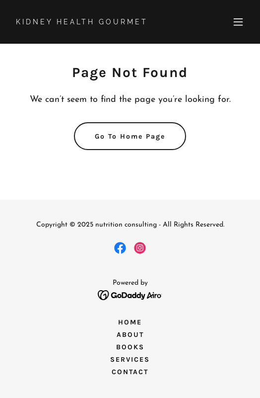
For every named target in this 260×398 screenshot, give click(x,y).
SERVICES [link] (130, 359)
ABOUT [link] (130, 334)
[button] (238, 22)
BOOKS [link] (130, 347)
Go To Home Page (130, 136)
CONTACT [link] (130, 372)
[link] (94, 22)
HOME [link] (130, 322)
